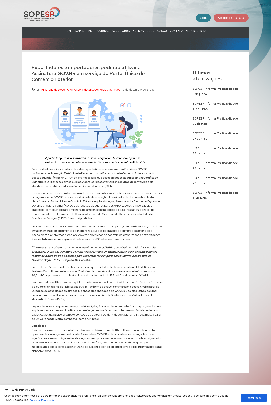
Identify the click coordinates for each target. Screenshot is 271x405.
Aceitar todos (254, 397)
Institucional (99, 31)
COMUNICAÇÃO (156, 31)
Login (203, 18)
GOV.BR (55, 351)
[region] (135, 395)
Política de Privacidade (42, 400)
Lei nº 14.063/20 (114, 330)
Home (69, 31)
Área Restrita (196, 31)
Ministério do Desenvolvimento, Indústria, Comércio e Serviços (80, 89)
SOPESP (80, 31)
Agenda (138, 31)
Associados (121, 31)
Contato (176, 31)
